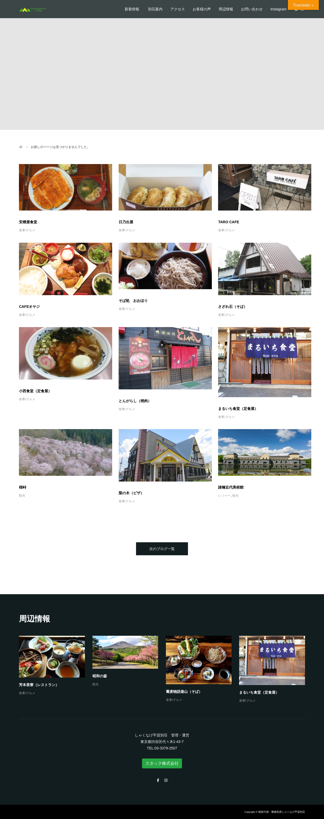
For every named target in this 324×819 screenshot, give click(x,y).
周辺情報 (226, 9)
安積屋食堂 (28, 222)
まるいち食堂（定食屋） (238, 409)
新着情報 (132, 9)
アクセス (177, 9)
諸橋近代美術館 (231, 487)
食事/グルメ (27, 230)
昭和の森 (99, 676)
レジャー (224, 495)
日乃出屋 (126, 222)
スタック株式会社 (162, 763)
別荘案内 (155, 9)
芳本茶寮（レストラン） (39, 685)
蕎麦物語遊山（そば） (184, 691)
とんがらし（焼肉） (135, 401)
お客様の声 (202, 9)
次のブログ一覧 (162, 549)
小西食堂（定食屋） (35, 391)
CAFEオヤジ (29, 306)
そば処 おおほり (133, 301)
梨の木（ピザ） (131, 493)
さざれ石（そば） (232, 306)
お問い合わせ (252, 9)
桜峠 (22, 487)
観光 (22, 495)
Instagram (279, 9)
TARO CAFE (228, 222)
